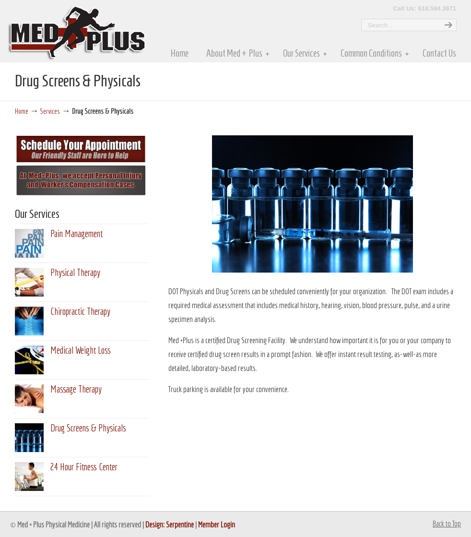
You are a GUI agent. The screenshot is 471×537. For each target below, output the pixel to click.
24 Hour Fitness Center (84, 466)
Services (50, 111)
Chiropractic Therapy (80, 311)
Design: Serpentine (169, 524)
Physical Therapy (75, 272)
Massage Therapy (76, 388)
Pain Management (76, 233)
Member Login (216, 524)
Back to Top (447, 523)
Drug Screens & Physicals (88, 427)
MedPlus (116, 30)
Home (21, 111)
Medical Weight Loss (80, 350)
